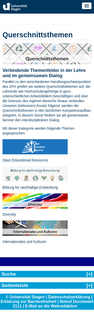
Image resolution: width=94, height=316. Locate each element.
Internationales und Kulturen (24, 242)
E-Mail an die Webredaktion (51, 306)
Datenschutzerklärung (69, 297)
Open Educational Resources (25, 160)
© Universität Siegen (25, 297)
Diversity (9, 214)
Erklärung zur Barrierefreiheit (28, 301)
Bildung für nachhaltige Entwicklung (30, 187)
